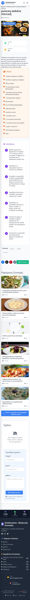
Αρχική (3, 7)
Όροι (15, 595)
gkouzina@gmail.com (16, 578)
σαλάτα (19, 248)
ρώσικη (12, 248)
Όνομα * (8, 456)
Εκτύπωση (22, 262)
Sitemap (22, 595)
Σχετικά (4, 547)
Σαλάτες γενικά (11, 7)
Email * (8, 466)
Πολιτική (8, 595)
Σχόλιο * (8, 475)
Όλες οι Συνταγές (7, 544)
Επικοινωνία (5, 549)
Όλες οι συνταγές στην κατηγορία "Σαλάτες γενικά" (14, 413)
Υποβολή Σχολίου (14, 492)
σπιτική (5, 252)
